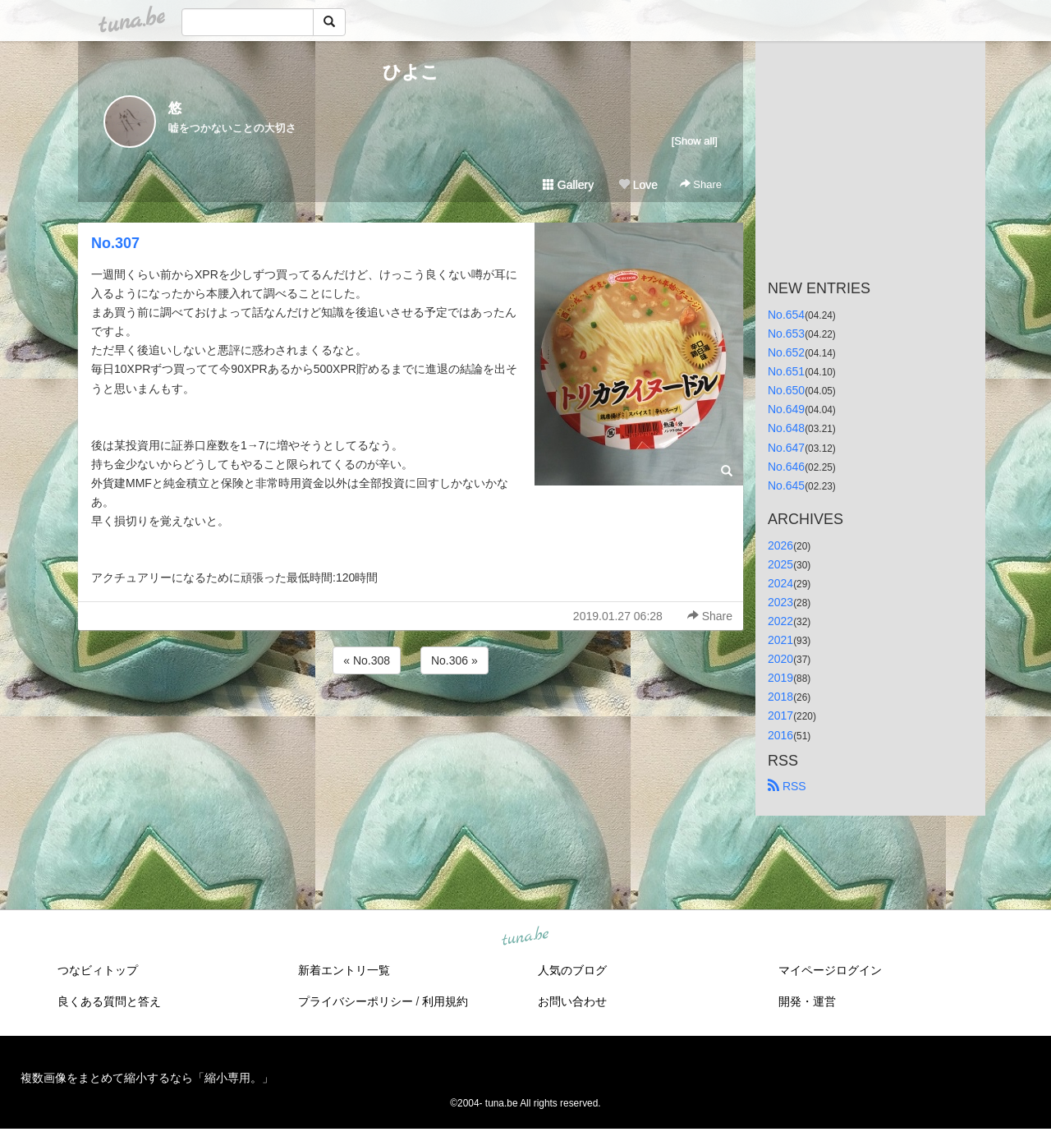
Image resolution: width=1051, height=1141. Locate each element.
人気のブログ (572, 970)
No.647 (786, 447)
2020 (780, 658)
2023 (780, 602)
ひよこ (411, 72)
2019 (780, 677)
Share (701, 184)
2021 (780, 639)
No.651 (786, 371)
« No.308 (366, 660)
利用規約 (445, 1001)
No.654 (786, 314)
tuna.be (524, 936)
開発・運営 (807, 1001)
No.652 (786, 352)
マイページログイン (830, 970)
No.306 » (454, 660)
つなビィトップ (97, 970)
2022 (780, 621)
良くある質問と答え (109, 1001)
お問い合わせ (572, 1001)
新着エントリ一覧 (344, 970)
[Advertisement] (410, 722)
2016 (780, 735)
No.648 (786, 428)
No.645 (786, 485)
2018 (780, 696)
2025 (780, 564)
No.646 (786, 466)
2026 (780, 545)
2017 (780, 715)
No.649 (786, 409)
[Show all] (695, 141)
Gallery (568, 184)
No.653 (786, 333)
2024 (780, 583)
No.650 (786, 390)
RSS (787, 786)
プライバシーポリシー (355, 1001)
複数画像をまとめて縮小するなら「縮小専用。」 (147, 1077)
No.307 (115, 243)
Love (638, 184)
